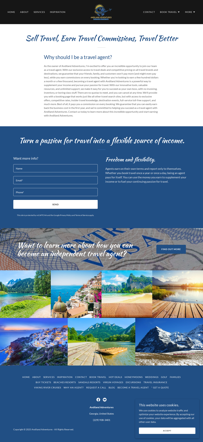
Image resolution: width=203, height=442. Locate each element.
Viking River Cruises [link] (47, 387)
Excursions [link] (133, 382)
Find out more (171, 249)
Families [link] (175, 377)
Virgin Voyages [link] (113, 382)
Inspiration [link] (57, 12)
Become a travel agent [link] (133, 387)
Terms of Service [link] (82, 215)
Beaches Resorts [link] (65, 382)
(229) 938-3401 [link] (101, 419)
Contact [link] (149, 12)
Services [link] (39, 12)
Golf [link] (164, 377)
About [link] (24, 12)
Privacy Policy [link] (66, 215)
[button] (170, 12)
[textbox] (55, 168)
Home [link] (11, 12)
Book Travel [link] (97, 377)
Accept (167, 430)
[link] (101, 11)
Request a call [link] (96, 387)
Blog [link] (112, 387)
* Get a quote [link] (160, 387)
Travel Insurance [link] (155, 382)
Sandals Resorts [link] (89, 382)
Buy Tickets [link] (43, 382)
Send (55, 204)
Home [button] (26, 377)
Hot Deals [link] (115, 377)
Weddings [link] (151, 377)
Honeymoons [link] (134, 377)
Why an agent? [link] (74, 387)
